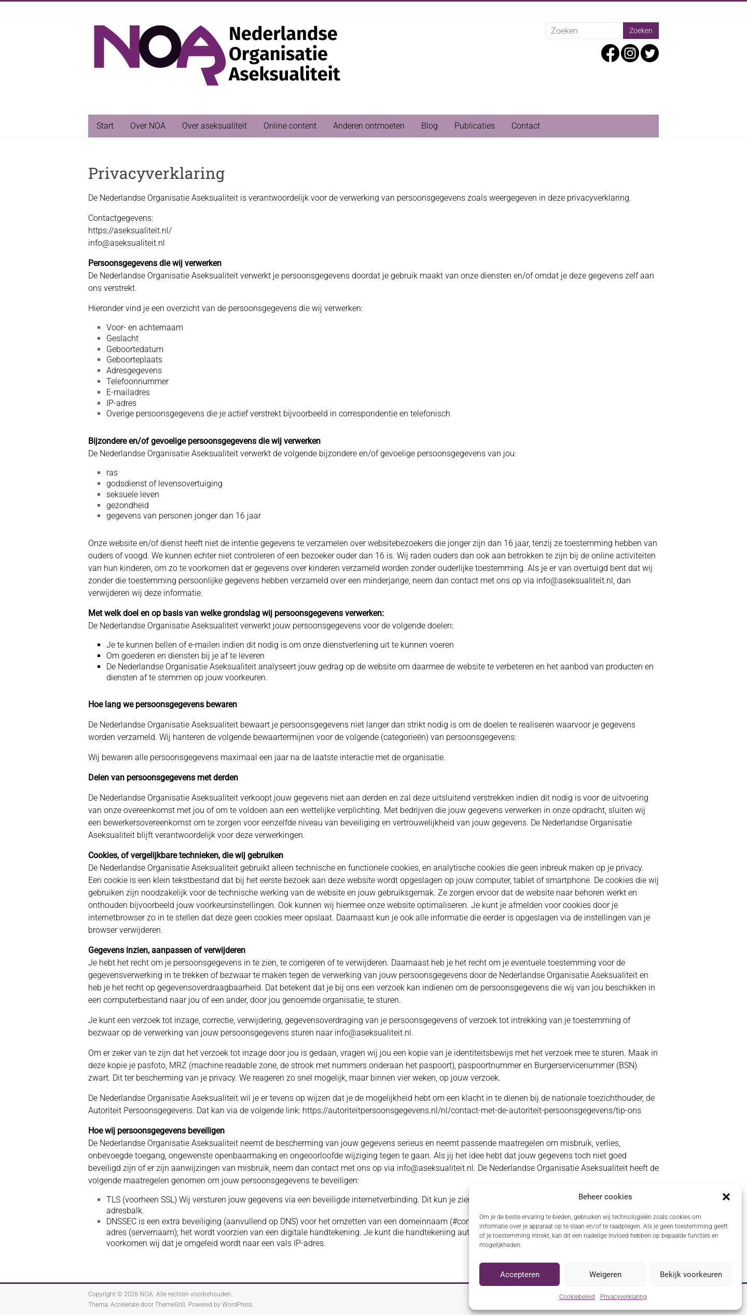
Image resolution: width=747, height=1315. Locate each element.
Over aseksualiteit (214, 126)
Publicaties (474, 126)
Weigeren (605, 1274)
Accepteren (520, 1274)
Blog (429, 126)
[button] (726, 1197)
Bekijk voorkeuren (691, 1274)
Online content (290, 126)
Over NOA (147, 126)
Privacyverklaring (623, 1296)
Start (105, 126)
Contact (525, 126)
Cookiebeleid (577, 1296)
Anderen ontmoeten (369, 126)
